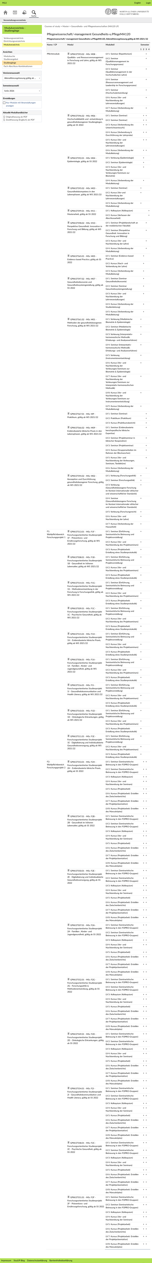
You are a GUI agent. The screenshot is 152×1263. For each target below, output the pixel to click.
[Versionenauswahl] (22, 78)
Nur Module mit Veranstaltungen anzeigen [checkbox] (21, 104)
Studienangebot (11, 59)
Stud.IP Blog (19, 1261)
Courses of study (52, 26)
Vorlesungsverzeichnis (13, 38)
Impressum (6, 1261)
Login (148, 3)
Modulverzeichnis (12, 45)
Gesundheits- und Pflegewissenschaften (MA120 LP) (95, 26)
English (137, 3)
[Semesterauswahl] (22, 91)
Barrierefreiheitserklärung (60, 1261)
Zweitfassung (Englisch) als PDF (20, 120)
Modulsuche (9, 56)
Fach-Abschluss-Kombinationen (18, 66)
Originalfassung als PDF (16, 117)
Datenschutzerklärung (37, 1261)
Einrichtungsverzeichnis (14, 41)
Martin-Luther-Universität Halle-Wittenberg (127, 11)
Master (65, 26)
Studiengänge (10, 63)
